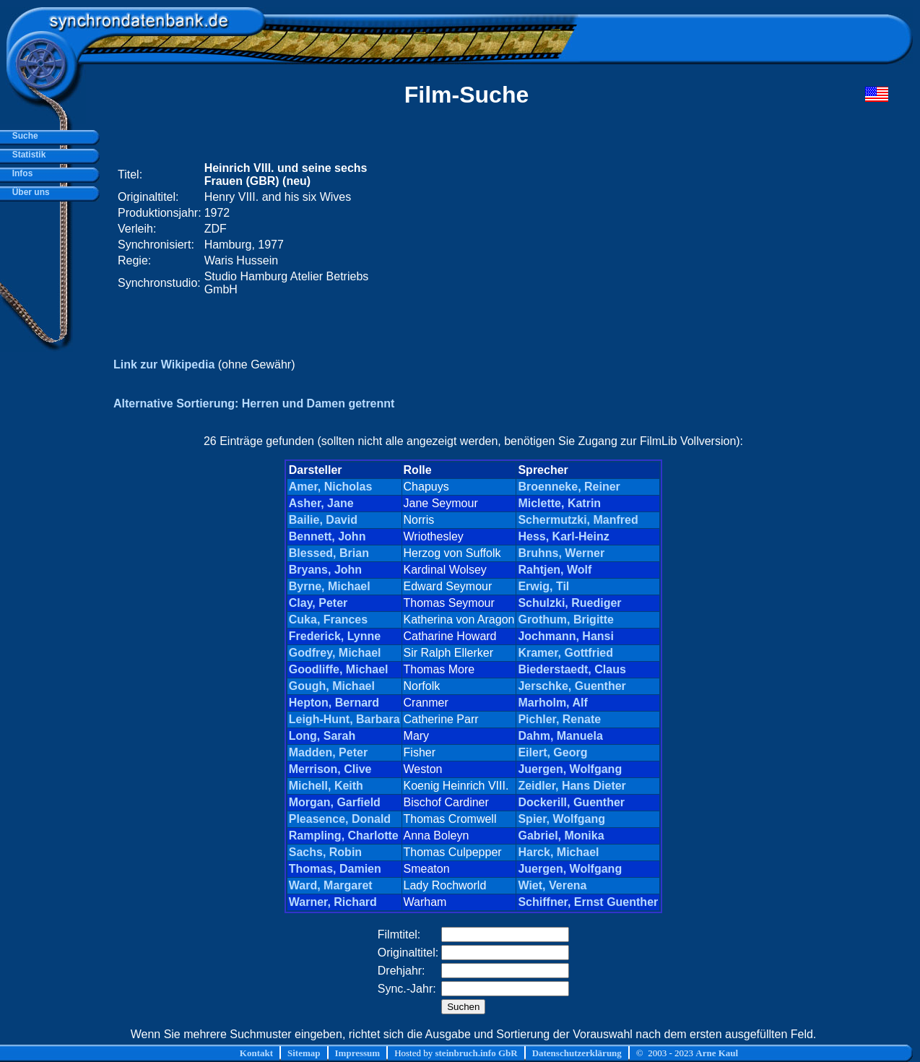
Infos (19, 173)
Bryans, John (325, 570)
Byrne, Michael (329, 586)
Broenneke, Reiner (569, 486)
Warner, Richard (333, 902)
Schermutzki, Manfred (578, 520)
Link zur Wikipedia (163, 364)
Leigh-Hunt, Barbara (344, 719)
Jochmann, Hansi (565, 636)
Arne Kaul (716, 1053)
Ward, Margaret (331, 885)
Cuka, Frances (328, 619)
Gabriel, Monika (561, 835)
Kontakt (256, 1053)
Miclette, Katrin (559, 503)
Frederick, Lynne (335, 636)
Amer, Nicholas (331, 486)
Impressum (358, 1053)
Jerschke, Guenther (571, 686)
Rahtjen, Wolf (554, 570)
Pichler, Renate (559, 719)
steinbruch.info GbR (476, 1053)
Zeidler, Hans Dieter (571, 786)
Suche (22, 136)
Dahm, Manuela (560, 736)
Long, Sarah (322, 736)
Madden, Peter (328, 752)
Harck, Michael (558, 852)
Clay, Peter (318, 603)
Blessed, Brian (329, 553)
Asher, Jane (321, 503)
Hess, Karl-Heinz (563, 536)
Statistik (26, 155)
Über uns (28, 192)
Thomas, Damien (335, 869)
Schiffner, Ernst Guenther (588, 902)
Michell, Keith (326, 786)
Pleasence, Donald (340, 819)
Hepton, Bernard (334, 702)
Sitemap (304, 1053)
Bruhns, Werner (561, 553)
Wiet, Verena (552, 885)
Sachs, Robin (325, 852)
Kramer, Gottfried (565, 653)
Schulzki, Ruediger (569, 603)
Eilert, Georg (552, 752)
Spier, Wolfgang (561, 819)
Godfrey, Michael (335, 653)
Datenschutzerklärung (577, 1053)
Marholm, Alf (552, 702)
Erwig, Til (543, 586)
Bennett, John (327, 536)
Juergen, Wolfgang (570, 769)
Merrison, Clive (330, 769)
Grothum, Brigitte (565, 619)
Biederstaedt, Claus (571, 669)
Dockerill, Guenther (571, 802)
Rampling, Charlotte (344, 835)
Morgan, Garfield (335, 802)
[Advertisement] (614, 229)
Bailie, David (323, 520)
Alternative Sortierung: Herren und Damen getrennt (253, 403)
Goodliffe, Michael (339, 669)
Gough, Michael (332, 686)
